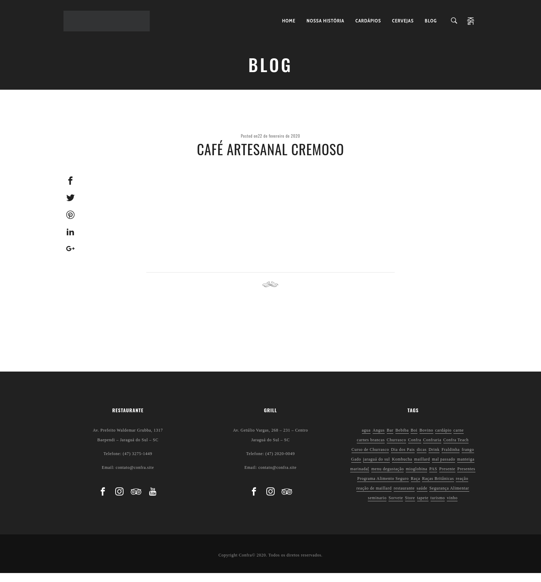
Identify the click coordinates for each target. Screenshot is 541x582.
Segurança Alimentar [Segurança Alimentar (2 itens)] (449, 497)
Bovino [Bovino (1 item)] (426, 439)
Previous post (167, 294)
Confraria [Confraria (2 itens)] (432, 449)
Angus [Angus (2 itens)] (379, 439)
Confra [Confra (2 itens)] (414, 449)
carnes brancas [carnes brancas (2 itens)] (371, 449)
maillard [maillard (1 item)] (422, 468)
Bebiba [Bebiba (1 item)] (402, 439)
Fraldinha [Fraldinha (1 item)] (451, 458)
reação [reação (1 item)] (462, 487)
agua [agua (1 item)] (366, 439)
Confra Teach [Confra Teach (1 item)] (456, 449)
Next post (378, 294)
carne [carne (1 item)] (458, 439)
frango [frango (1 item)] (468, 458)
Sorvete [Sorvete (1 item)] (395, 507)
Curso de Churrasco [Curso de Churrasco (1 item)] (370, 458)
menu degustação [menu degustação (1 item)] (387, 478)
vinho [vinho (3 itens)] (452, 507)
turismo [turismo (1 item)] (438, 507)
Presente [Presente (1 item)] (447, 478)
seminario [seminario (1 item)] (377, 507)
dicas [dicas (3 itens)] (421, 458)
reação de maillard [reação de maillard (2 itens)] (374, 497)
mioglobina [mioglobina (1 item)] (416, 478)
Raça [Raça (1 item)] (415, 487)
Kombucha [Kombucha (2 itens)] (402, 468)
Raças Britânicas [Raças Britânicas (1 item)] (438, 487)
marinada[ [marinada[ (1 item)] (359, 478)
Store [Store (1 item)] (410, 507)
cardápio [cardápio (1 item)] (443, 439)
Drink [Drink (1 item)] (434, 458)
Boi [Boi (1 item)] (414, 439)
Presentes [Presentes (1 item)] (466, 478)
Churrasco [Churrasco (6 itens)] (396, 449)
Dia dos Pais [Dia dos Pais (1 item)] (403, 458)
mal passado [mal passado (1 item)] (443, 468)
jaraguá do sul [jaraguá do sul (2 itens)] (376, 468)
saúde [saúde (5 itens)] (422, 497)
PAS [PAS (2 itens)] (433, 478)
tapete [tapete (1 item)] (423, 507)
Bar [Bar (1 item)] (390, 439)
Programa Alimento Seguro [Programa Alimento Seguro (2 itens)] (383, 487)
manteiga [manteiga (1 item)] (465, 468)
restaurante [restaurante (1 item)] (404, 497)
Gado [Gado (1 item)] (356, 468)
